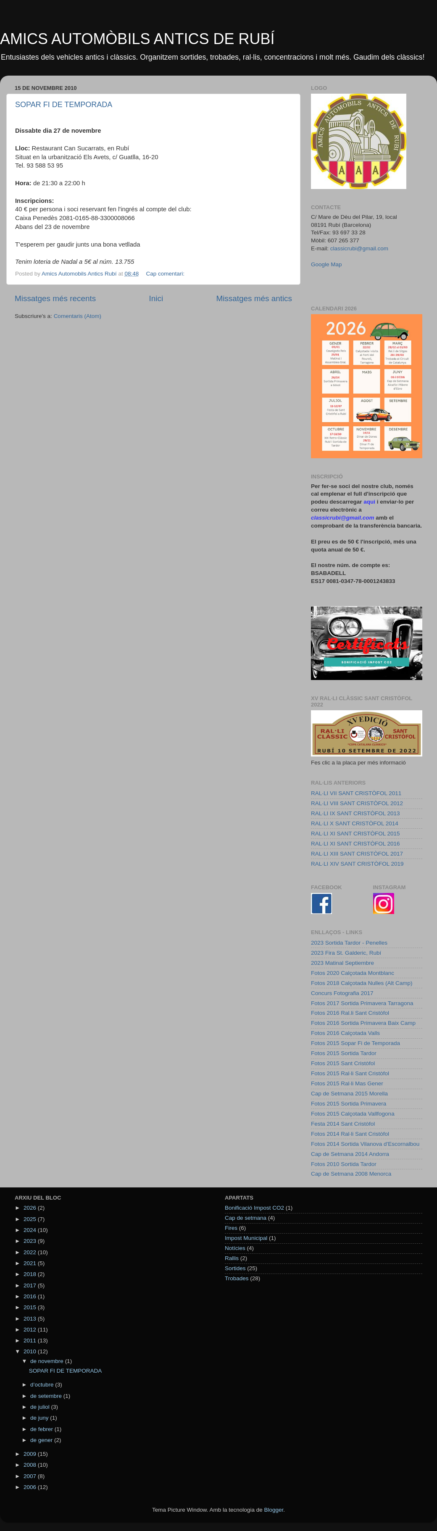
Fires (231, 1228)
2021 (31, 1263)
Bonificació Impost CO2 (254, 1208)
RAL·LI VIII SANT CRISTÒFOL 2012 (357, 803)
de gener (42, 1440)
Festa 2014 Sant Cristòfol (343, 1124)
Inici (156, 298)
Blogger (273, 1510)
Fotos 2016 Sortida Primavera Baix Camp (363, 1023)
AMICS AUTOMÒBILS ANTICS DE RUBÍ (137, 38)
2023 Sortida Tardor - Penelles (349, 943)
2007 (31, 1476)
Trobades (237, 1278)
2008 (31, 1465)
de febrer (42, 1429)
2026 (31, 1208)
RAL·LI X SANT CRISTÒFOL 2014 (354, 823)
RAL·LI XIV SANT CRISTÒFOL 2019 (357, 864)
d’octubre (42, 1384)
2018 (31, 1274)
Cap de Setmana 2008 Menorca (351, 1174)
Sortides (235, 1268)
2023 (31, 1241)
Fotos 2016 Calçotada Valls (345, 1033)
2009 (31, 1454)
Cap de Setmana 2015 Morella (349, 1093)
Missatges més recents (55, 298)
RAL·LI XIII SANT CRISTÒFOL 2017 (357, 854)
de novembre (47, 1361)
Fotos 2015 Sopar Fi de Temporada (355, 1043)
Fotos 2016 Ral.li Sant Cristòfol (350, 1013)
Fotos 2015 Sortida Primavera (348, 1103)
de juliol (40, 1407)
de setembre (46, 1396)
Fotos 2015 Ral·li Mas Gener (347, 1083)
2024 (31, 1230)
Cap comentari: (166, 273)
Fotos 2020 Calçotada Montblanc (352, 973)
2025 (31, 1219)
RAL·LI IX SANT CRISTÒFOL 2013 (355, 813)
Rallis (232, 1258)
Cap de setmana (245, 1218)
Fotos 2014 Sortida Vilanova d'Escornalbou (365, 1144)
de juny (40, 1418)
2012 (31, 1329)
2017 (31, 1285)
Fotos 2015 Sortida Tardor (343, 1053)
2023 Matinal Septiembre (342, 963)
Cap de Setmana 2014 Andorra (350, 1154)
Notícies (235, 1248)
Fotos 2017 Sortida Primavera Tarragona (362, 1003)
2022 (31, 1252)
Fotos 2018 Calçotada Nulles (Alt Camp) (362, 983)
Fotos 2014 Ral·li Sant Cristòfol (350, 1134)
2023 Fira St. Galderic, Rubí (346, 953)
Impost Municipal (246, 1238)
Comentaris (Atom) (77, 316)
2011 (31, 1340)
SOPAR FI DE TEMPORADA (63, 104)
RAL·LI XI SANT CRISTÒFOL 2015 (355, 833)
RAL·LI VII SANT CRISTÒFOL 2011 (356, 793)
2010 (31, 1351)
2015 (31, 1307)
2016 (31, 1296)
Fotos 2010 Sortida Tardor (343, 1164)
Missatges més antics (254, 298)
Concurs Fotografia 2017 (342, 993)
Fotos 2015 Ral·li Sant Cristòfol (350, 1073)
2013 (31, 1319)
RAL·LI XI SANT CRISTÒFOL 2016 (355, 843)
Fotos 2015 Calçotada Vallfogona (353, 1114)
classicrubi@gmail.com (359, 248)
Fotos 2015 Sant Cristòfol (343, 1063)
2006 (31, 1487)
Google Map (326, 264)
